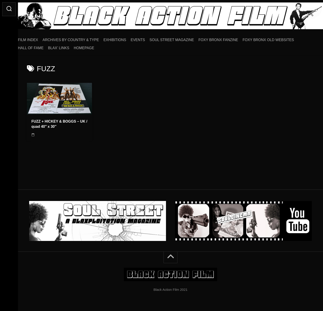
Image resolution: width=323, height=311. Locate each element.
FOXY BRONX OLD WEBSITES (277, 38)
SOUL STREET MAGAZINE (181, 38)
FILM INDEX (37, 38)
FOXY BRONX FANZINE (227, 38)
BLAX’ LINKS (67, 46)
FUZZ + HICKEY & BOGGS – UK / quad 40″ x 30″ (59, 122)
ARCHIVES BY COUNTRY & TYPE (80, 38)
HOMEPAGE (93, 46)
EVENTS (147, 38)
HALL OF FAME (39, 46)
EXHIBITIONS (123, 38)
